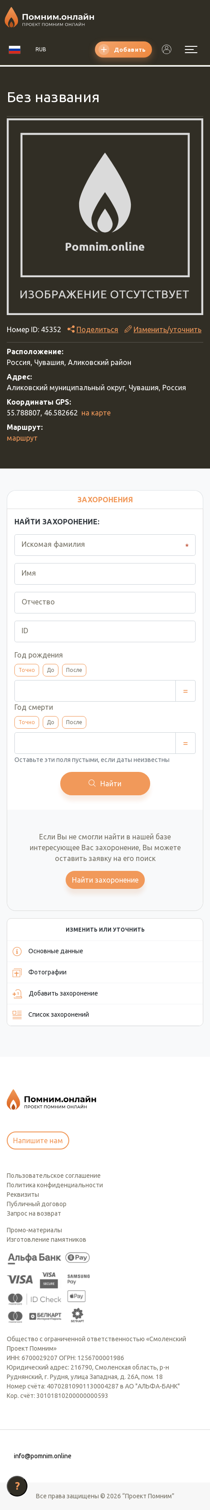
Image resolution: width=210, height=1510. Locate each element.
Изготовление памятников (46, 1239)
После (74, 670)
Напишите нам (38, 1140)
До (50, 670)
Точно (26, 670)
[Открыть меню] (191, 49)
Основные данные (48, 951)
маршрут (22, 438)
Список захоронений (51, 1014)
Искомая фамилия (53, 544)
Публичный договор (37, 1204)
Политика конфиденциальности (55, 1185)
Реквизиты (23, 1194)
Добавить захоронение (55, 993)
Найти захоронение (105, 880)
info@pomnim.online (42, 1456)
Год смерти (33, 707)
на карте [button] (96, 413)
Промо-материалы (34, 1230)
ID (25, 631)
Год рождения (38, 655)
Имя (29, 573)
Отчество (38, 602)
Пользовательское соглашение (54, 1175)
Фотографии (40, 972)
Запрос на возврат (34, 1213)
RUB (41, 49)
